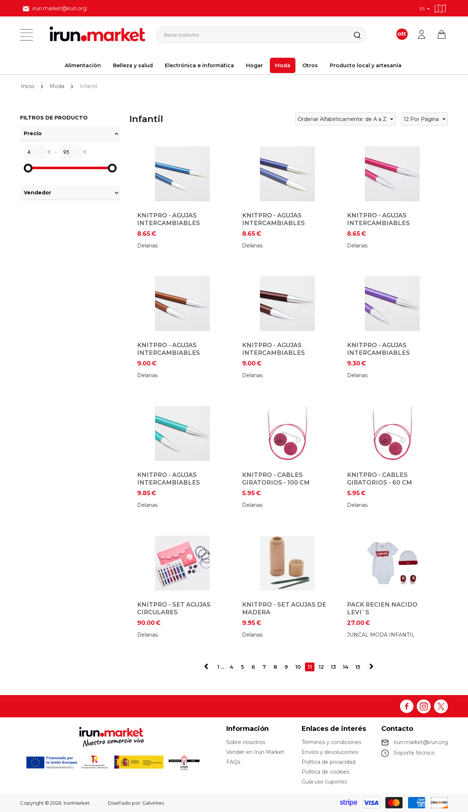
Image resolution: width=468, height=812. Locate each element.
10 (298, 667)
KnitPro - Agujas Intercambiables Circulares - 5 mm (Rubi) (388, 223)
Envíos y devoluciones (330, 752)
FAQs (233, 762)
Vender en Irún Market (255, 752)
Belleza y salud (133, 65)
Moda (282, 65)
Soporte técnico (414, 753)
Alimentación (83, 65)
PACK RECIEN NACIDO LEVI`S (382, 608)
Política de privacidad (328, 762)
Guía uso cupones (324, 781)
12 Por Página (424, 120)
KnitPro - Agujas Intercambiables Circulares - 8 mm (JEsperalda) (168, 486)
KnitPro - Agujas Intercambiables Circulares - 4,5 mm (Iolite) (276, 227)
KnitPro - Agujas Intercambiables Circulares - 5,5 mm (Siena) (171, 356)
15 (357, 667)
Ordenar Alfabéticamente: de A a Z (345, 120)
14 (345, 667)
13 (333, 667)
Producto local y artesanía (365, 65)
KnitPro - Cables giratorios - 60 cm (379, 478)
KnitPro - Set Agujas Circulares (174, 608)
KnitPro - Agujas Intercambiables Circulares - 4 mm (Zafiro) (168, 227)
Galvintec (153, 803)
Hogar (254, 65)
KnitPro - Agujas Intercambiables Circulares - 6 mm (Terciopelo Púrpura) (281, 356)
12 (321, 667)
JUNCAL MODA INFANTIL (381, 634)
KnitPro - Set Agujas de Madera (284, 608)
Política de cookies (325, 772)
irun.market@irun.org (421, 742)
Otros (310, 65)
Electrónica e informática (199, 65)
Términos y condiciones (331, 742)
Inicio (27, 86)
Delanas (147, 245)
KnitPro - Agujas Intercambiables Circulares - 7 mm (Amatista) (378, 356)
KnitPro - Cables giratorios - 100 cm (276, 478)
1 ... (220, 667)
